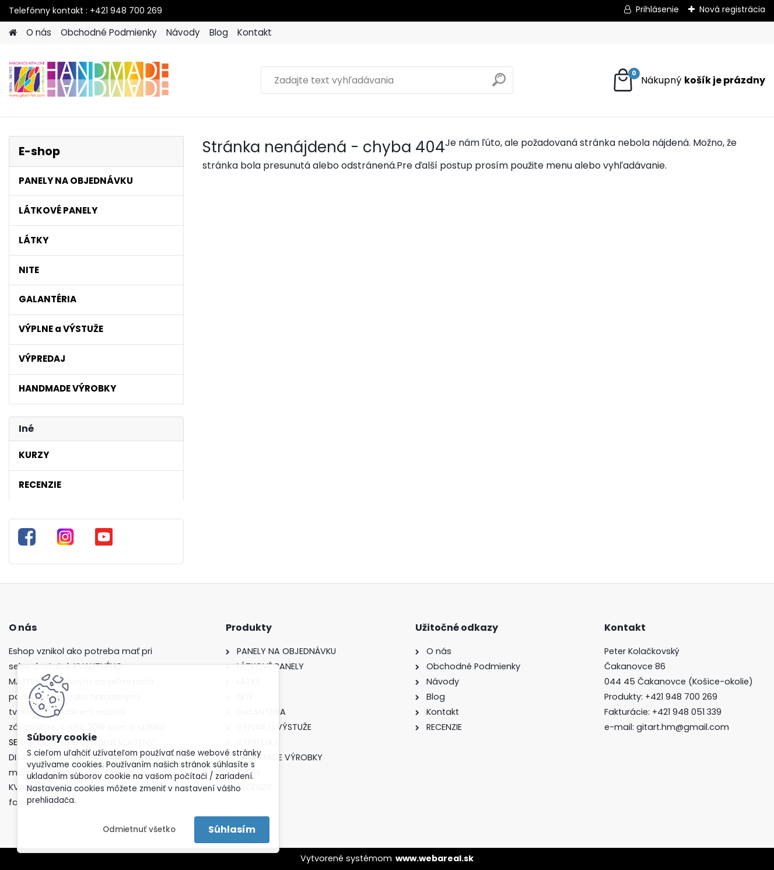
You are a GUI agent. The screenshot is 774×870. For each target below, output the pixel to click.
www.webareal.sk (434, 858)
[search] (499, 84)
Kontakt (254, 32)
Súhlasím (231, 829)
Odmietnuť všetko (139, 829)
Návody (183, 32)
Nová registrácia (732, 9)
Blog (218, 32)
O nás (38, 32)
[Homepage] (13, 33)
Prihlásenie (657, 9)
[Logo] (89, 80)
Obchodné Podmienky (109, 32)
